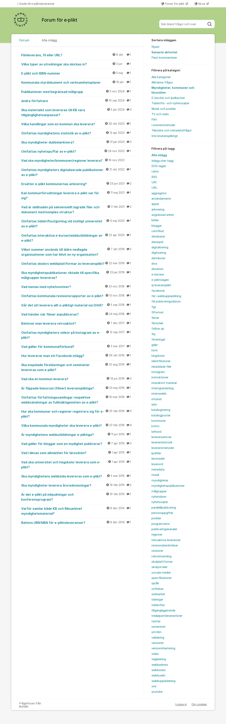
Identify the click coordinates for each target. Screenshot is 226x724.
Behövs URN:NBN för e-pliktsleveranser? (78, 522)
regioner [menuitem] (156, 534)
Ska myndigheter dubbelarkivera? (78, 142)
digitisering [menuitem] (158, 252)
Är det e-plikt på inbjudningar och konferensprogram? (78, 496)
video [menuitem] (155, 654)
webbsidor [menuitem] (158, 670)
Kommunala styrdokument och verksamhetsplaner (78, 82)
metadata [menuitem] (158, 469)
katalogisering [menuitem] (160, 410)
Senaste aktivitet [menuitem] (164, 52)
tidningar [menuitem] (157, 599)
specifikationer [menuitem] (161, 578)
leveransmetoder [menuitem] (162, 448)
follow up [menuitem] (157, 328)
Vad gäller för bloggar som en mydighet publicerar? (78, 443)
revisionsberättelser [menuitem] (164, 545)
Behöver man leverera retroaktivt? (78, 323)
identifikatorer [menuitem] (160, 361)
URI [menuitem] (153, 182)
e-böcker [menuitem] (157, 274)
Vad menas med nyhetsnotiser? (78, 286)
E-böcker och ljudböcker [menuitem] (168, 98)
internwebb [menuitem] (159, 393)
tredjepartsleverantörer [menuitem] (166, 616)
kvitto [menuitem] (155, 426)
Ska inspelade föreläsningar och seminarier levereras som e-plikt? (78, 367)
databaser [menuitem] (158, 236)
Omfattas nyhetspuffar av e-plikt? (78, 151)
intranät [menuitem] (156, 399)
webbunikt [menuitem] (158, 675)
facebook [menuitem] (158, 291)
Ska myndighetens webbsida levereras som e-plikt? (78, 476)
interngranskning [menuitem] (162, 388)
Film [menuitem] (154, 119)
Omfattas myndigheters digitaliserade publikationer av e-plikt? (78, 172)
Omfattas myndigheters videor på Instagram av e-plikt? (78, 335)
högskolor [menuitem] (158, 356)
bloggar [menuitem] (156, 226)
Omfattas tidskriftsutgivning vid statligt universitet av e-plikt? (78, 223)
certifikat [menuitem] (157, 231)
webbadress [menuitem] (159, 665)
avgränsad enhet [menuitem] (162, 215)
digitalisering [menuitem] (159, 247)
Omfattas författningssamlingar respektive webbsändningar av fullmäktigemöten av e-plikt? (78, 399)
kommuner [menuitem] (158, 421)
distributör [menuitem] (158, 258)
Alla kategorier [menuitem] (161, 77)
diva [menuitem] (154, 263)
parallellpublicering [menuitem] (163, 507)
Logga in (181, 704)
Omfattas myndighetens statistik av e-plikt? (78, 133)
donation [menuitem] (157, 269)
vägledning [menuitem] (158, 659)
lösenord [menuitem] (157, 464)
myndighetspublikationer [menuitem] (168, 486)
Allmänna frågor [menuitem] (162, 82)
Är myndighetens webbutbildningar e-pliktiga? (78, 434)
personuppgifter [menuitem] (162, 513)
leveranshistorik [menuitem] (161, 442)
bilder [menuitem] (155, 220)
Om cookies (199, 704)
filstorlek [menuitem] (157, 323)
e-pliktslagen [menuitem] (160, 280)
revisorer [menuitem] (157, 551)
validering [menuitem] (157, 637)
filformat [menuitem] (157, 312)
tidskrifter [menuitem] (158, 605)
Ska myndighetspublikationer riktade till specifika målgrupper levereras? (78, 275)
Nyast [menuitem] (155, 47)
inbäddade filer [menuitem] (161, 366)
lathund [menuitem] (156, 431)
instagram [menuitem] (158, 372)
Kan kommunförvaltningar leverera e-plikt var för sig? (78, 195)
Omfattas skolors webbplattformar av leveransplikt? (78, 263)
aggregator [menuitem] (159, 193)
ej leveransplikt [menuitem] (161, 285)
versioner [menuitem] (157, 643)
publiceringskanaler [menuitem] (164, 529)
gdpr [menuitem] (154, 345)
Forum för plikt (173, 3)
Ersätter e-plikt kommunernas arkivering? (78, 184)
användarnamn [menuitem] (161, 198)
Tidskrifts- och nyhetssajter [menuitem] (170, 103)
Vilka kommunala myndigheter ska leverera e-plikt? (78, 425)
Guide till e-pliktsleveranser (36, 3)
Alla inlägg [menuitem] (159, 155)
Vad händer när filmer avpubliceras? (78, 314)
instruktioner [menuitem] (159, 377)
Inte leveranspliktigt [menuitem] (164, 136)
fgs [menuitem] (153, 307)
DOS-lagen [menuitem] (158, 166)
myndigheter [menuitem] (159, 480)
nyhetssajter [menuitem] (159, 502)
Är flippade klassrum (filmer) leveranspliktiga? (78, 388)
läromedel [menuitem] (158, 458)
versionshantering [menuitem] (163, 648)
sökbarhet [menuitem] (158, 594)
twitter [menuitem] (156, 621)
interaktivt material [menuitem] (164, 383)
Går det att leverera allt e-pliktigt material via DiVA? (78, 305)
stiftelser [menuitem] (157, 589)
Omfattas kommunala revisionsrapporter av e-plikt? (78, 296)
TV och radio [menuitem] (160, 114)
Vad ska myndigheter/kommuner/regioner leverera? (78, 160)
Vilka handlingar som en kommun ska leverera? (78, 124)
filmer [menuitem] (155, 318)
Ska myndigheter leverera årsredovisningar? (78, 485)
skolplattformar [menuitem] (162, 561)
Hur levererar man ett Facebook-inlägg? (78, 355)
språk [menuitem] (155, 583)
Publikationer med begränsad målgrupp (78, 91)
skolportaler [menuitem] (159, 567)
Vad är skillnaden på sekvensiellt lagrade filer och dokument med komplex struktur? (78, 209)
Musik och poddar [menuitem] (163, 109)
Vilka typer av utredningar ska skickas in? (78, 64)
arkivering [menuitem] (157, 209)
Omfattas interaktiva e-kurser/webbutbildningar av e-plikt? (78, 237)
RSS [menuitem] (154, 177)
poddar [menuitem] (156, 518)
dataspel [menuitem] (157, 242)
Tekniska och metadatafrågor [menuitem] (171, 130)
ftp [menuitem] (153, 334)
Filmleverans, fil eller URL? (78, 55)
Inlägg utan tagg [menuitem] (162, 161)
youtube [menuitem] (157, 691)
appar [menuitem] (155, 204)
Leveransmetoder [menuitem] (163, 125)
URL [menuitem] (154, 187)
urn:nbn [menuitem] (156, 632)
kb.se (200, 3)
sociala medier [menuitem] (161, 572)
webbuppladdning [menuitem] (163, 681)
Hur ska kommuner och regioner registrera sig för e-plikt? (78, 413)
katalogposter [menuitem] (160, 415)
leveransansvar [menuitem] (161, 437)
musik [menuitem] (155, 475)
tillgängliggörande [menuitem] (163, 610)
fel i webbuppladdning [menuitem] (166, 296)
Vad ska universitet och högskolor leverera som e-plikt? (78, 464)
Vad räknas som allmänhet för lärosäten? (78, 452)
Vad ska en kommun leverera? (78, 379)
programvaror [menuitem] (160, 524)
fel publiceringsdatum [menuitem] (166, 301)
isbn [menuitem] (154, 404)
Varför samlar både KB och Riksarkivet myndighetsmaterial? (78, 511)
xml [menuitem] (153, 686)
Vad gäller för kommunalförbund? (78, 346)
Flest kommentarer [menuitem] (164, 57)
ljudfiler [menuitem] (156, 453)
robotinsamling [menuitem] (161, 556)
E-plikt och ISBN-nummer (78, 73)
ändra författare (78, 101)
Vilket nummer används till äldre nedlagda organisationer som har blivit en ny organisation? (78, 251)
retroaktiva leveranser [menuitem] (166, 540)
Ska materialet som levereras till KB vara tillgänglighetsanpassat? (78, 112)
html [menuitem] (154, 350)
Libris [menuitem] (155, 171)
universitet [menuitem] (158, 626)
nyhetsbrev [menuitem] (159, 496)
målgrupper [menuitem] (159, 491)
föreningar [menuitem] (158, 339)
